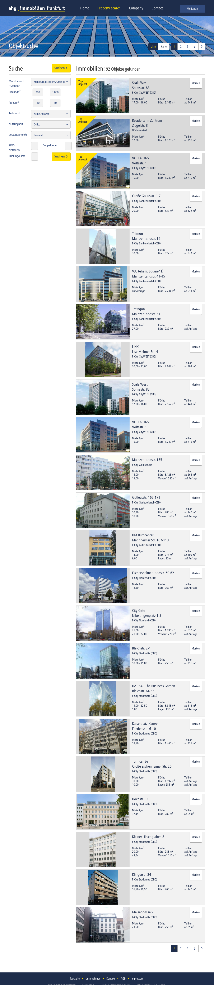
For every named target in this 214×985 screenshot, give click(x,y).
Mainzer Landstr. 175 (147, 460)
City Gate (138, 611)
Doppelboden (50, 145)
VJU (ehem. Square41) (147, 271)
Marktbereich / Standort (16, 83)
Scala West (140, 83)
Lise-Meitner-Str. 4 (145, 352)
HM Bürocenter (142, 535)
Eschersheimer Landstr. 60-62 (153, 573)
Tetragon (138, 309)
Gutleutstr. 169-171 (146, 498)
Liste (153, 46)
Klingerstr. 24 (141, 875)
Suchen (61, 68)
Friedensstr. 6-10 (144, 729)
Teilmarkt (14, 113)
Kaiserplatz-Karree (145, 724)
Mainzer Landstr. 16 (146, 239)
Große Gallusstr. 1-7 (146, 196)
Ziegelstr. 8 (140, 126)
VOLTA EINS (140, 158)
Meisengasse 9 (142, 912)
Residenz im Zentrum (147, 121)
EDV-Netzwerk (14, 147)
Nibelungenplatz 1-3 (146, 616)
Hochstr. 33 (140, 799)
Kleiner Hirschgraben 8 (148, 837)
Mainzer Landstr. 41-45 (148, 276)
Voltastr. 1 (139, 163)
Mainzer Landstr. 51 (146, 314)
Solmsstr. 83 (141, 88)
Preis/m (14, 103)
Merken (196, 83)
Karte (164, 46)
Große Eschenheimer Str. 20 (152, 766)
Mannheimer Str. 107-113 (150, 540)
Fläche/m (15, 92)
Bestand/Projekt (18, 134)
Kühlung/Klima (17, 156)
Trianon (137, 234)
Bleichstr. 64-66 (143, 691)
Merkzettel (192, 8)
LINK (135, 347)
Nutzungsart (16, 124)
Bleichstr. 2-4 (141, 648)
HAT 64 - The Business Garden (153, 686)
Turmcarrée (140, 761)
